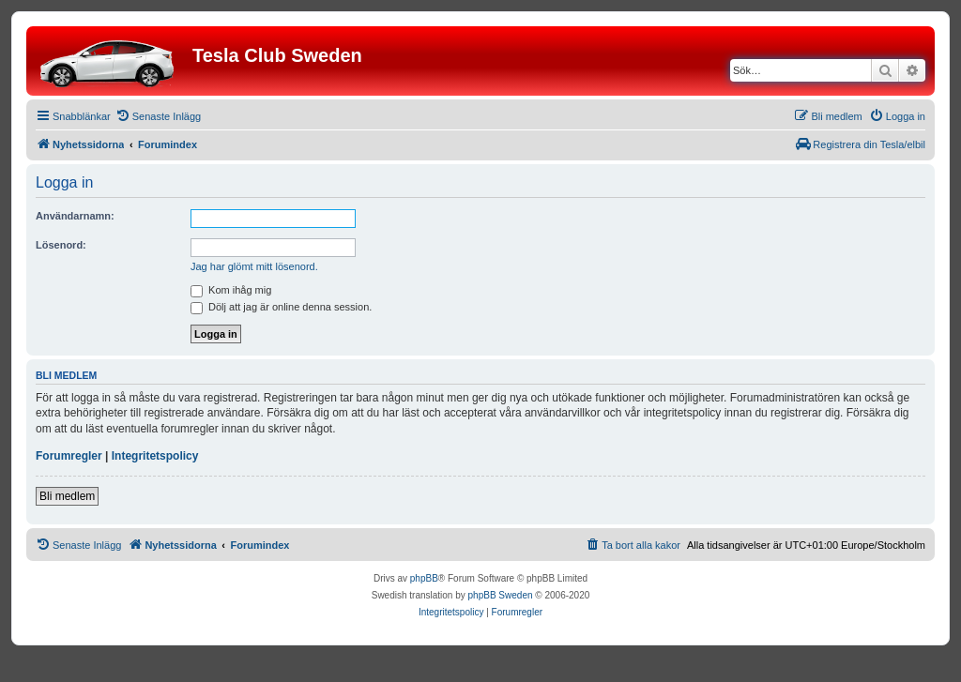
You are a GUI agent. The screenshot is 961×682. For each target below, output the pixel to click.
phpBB (424, 578)
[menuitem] (158, 116)
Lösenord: (61, 244)
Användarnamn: (75, 215)
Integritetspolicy (155, 455)
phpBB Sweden (500, 595)
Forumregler (69, 455)
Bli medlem (67, 496)
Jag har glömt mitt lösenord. (254, 266)
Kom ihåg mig (231, 290)
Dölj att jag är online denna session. (281, 306)
